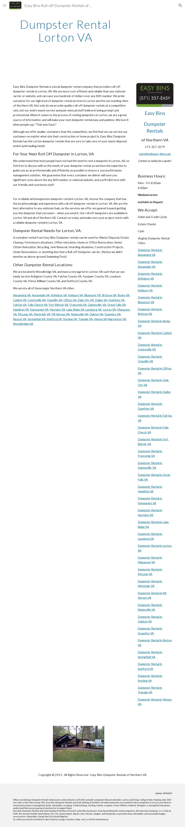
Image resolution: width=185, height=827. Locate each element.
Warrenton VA (117, 319)
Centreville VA (37, 300)
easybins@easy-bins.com (155, 154)
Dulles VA (101, 300)
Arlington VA (59, 295)
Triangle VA (85, 319)
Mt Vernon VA (61, 314)
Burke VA (123, 295)
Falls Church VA (37, 304)
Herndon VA (57, 309)
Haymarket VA (39, 309)
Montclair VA (42, 314)
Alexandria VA (22, 295)
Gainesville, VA (97, 304)
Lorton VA (109, 309)
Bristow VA (109, 295)
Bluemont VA (92, 295)
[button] (4, 5)
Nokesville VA (79, 314)
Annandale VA (41, 295)
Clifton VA (69, 300)
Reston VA (19, 319)
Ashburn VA (75, 295)
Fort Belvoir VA (58, 304)
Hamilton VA (21, 309)
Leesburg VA (93, 309)
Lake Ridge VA (75, 309)
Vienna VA (100, 319)
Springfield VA (36, 319)
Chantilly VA (54, 300)
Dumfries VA (116, 300)
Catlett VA (19, 300)
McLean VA (25, 314)
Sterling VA (70, 319)
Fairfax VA (19, 304)
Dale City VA (85, 300)
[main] (65, 30)
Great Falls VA (116, 304)
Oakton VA (96, 314)
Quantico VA (112, 314)
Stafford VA (54, 319)
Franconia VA (78, 304)
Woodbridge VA (23, 323)
